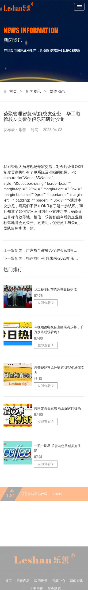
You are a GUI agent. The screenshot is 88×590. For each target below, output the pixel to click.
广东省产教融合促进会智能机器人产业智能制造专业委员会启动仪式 (53, 250)
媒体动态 (57, 91)
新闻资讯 (33, 91)
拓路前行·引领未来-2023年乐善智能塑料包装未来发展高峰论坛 (53, 258)
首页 (13, 91)
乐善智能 (52, 217)
